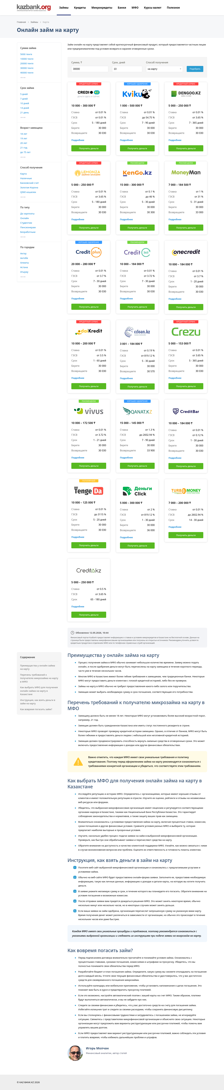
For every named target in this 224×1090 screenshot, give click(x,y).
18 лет (23, 133)
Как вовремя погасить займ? (36, 709)
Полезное (173, 7)
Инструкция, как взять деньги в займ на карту (37, 701)
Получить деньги (88, 148)
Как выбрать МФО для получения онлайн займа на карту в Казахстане (39, 691)
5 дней (24, 94)
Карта (23, 173)
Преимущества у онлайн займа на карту (37, 667)
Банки (122, 7)
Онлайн (24, 218)
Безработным (27, 231)
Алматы (24, 262)
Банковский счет (29, 182)
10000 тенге (26, 58)
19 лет (23, 138)
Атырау (24, 271)
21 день (24, 112)
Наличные (26, 178)
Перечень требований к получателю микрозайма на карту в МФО (39, 678)
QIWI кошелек (28, 192)
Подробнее (77, 140)
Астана (24, 267)
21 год (23, 147)
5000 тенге (26, 54)
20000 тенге (26, 63)
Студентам (26, 222)
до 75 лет (25, 152)
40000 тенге (26, 72)
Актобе (24, 258)
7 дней (24, 98)
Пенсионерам (28, 227)
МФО (135, 7)
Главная (21, 21)
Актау (23, 253)
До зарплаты (27, 213)
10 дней (24, 103)
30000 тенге (26, 67)
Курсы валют (152, 7)
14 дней (24, 107)
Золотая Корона (29, 187)
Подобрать (195, 69)
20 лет (23, 142)
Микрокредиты (101, 7)
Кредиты (80, 7)
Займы (63, 7)
